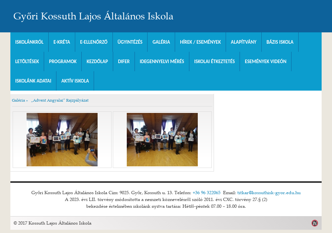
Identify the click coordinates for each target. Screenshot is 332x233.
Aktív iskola (75, 81)
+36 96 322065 (206, 192)
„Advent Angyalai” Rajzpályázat (60, 100)
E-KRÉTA (61, 42)
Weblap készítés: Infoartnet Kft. (315, 223)
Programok (63, 61)
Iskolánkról (29, 42)
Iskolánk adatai (33, 81)
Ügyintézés (130, 42)
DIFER (124, 61)
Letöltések (27, 61)
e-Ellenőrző (94, 42)
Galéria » (20, 100)
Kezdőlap (97, 61)
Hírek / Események (200, 42)
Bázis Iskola (280, 42)
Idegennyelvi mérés (162, 61)
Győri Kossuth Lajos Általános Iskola (93, 16)
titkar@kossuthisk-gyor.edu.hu (269, 192)
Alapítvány (243, 42)
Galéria (161, 42)
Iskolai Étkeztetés (214, 61)
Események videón (265, 61)
